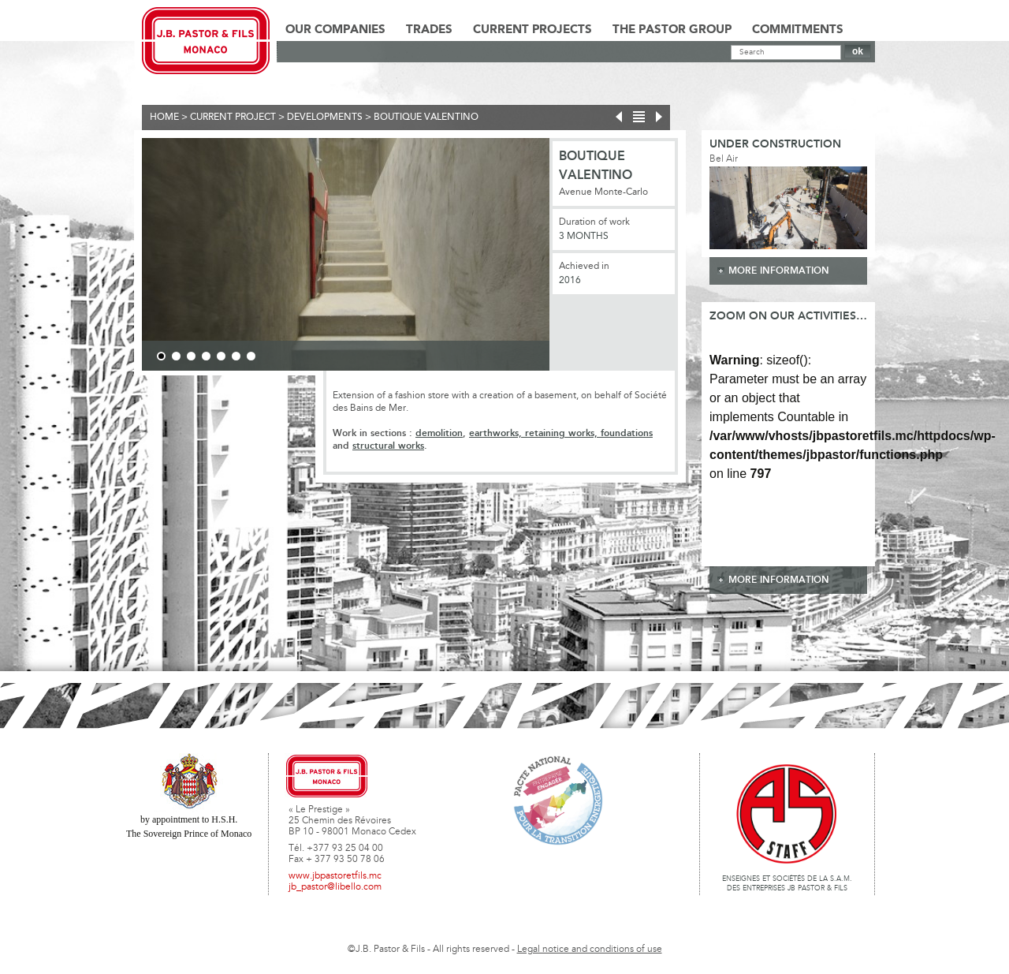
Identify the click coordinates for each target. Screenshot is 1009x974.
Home (164, 117)
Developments (325, 117)
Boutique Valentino (426, 117)
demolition (439, 433)
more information (778, 271)
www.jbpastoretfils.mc (335, 876)
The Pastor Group (672, 30)
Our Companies (335, 30)
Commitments (797, 30)
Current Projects (532, 30)
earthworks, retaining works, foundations (561, 433)
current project (233, 117)
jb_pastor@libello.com (335, 887)
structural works (388, 446)
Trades (429, 30)
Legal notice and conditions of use (589, 949)
